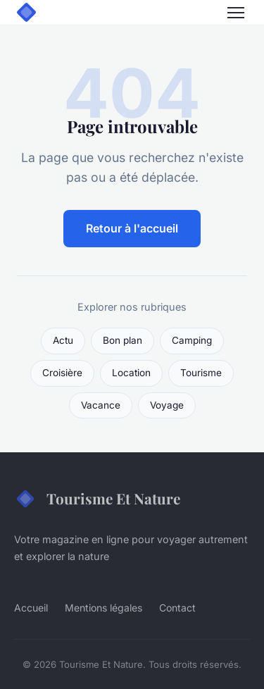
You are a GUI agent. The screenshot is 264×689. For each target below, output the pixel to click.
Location (131, 372)
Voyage (167, 405)
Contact (177, 608)
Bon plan (122, 340)
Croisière (62, 372)
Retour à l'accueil (132, 228)
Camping (192, 340)
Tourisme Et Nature (97, 499)
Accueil (31, 608)
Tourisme (201, 372)
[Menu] (236, 12)
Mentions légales (103, 608)
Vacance (100, 405)
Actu (63, 340)
